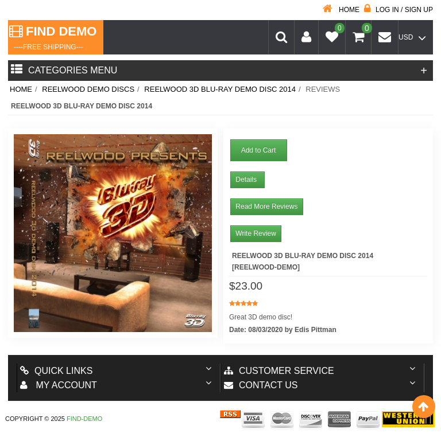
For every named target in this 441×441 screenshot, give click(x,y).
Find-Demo (84, 418)
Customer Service (279, 371)
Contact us (261, 385)
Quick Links (56, 371)
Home (341, 10)
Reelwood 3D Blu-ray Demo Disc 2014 (220, 89)
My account (58, 385)
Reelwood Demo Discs (88, 89)
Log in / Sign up (398, 10)
